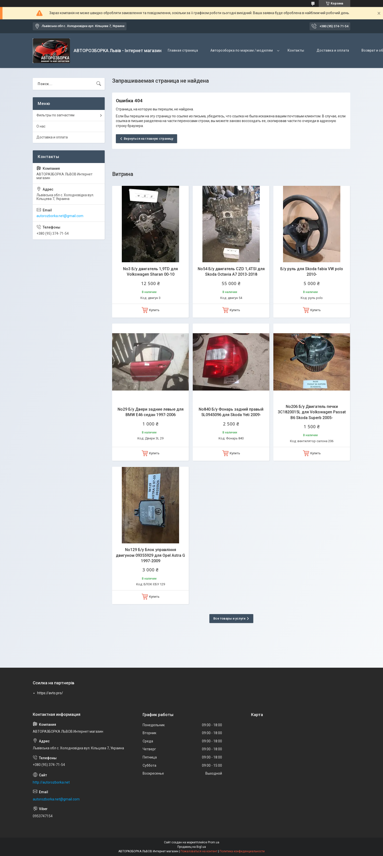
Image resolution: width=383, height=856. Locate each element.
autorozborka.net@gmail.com (59, 216)
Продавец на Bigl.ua (191, 847)
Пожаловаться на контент (199, 851)
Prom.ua (213, 842)
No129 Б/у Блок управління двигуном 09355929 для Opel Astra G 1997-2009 (150, 555)
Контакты (295, 50)
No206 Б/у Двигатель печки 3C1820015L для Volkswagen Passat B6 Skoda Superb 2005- (312, 412)
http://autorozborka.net (51, 782)
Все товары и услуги (229, 618)
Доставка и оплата (333, 50)
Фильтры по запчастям (55, 115)
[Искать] (99, 84)
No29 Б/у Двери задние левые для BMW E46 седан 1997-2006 (151, 412)
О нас (40, 126)
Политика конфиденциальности (242, 851)
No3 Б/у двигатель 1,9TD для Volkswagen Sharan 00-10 (150, 271)
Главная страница (183, 50)
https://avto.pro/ (50, 693)
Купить (154, 310)
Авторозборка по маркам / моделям (241, 50)
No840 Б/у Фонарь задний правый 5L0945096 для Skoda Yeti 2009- (231, 412)
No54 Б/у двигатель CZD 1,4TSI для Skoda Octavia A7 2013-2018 (231, 271)
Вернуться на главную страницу (148, 138)
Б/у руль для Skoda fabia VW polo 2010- (311, 271)
